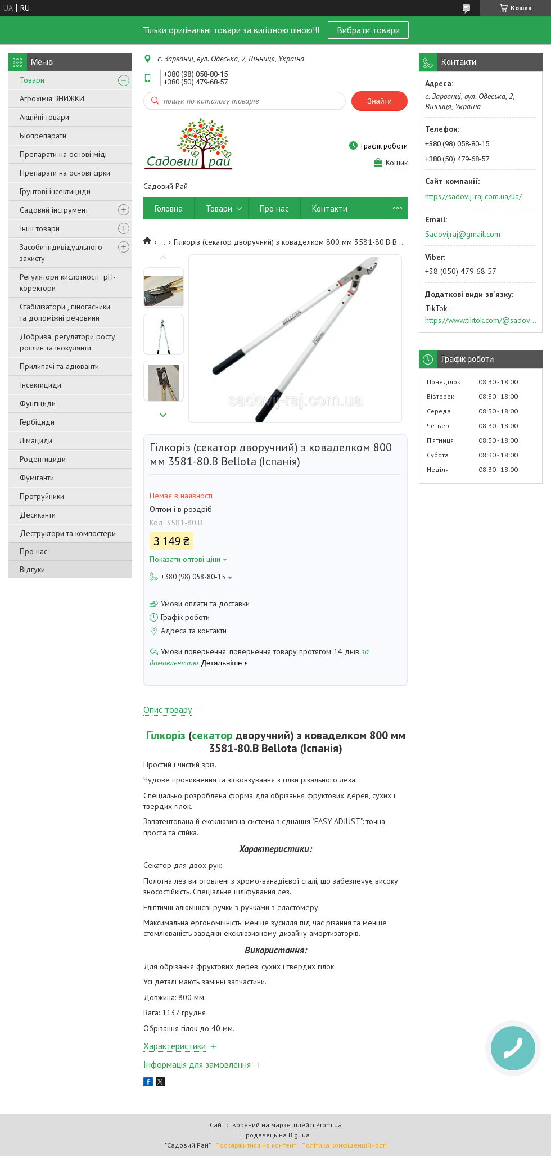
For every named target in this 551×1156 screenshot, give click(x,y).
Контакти (329, 208)
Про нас (33, 551)
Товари (32, 80)
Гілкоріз (166, 735)
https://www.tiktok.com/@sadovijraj (480, 320)
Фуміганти (37, 478)
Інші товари (40, 228)
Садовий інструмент (54, 210)
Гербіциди (37, 422)
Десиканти (38, 515)
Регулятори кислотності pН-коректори (68, 282)
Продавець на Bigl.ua (275, 1135)
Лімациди (36, 440)
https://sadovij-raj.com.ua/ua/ (473, 196)
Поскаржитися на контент (255, 1145)
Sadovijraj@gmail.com (462, 234)
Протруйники (42, 496)
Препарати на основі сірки (65, 173)
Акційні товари (44, 117)
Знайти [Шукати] (379, 101)
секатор (212, 735)
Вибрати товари (368, 29)
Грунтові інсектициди (55, 191)
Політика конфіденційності (344, 1145)
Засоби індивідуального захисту (61, 252)
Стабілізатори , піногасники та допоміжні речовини (65, 312)
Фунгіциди (38, 403)
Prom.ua (329, 1125)
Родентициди (43, 459)
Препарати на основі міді (63, 154)
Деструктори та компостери (68, 533)
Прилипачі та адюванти (59, 366)
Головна (169, 208)
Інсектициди (40, 385)
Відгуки (32, 569)
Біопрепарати (43, 136)
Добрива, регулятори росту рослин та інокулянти (67, 342)
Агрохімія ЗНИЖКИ (52, 98)
